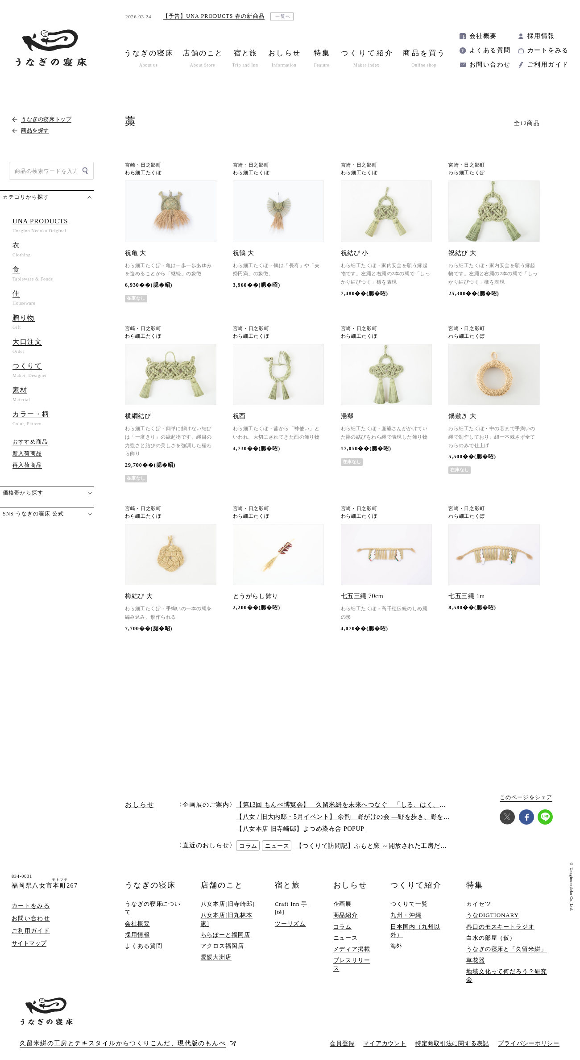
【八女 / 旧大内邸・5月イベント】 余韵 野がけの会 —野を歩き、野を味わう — (353, 816)
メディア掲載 (351, 949)
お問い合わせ (489, 64)
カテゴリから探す (26, 197)
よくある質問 (489, 50)
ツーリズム (290, 923)
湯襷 (347, 416)
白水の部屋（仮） (491, 937)
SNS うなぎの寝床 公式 (33, 514)
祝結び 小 (355, 253)
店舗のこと (222, 885)
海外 (396, 946)
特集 (474, 885)
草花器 (475, 960)
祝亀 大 (135, 253)
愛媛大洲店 (216, 957)
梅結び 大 (139, 596)
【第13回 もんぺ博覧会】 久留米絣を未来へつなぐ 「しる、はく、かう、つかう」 (360, 804)
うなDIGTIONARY (492, 915)
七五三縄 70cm (362, 596)
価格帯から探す (23, 493)
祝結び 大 (462, 253)
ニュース (345, 937)
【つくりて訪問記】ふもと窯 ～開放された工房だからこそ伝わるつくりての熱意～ (417, 845)
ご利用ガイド (547, 64)
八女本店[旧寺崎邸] (228, 904)
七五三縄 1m (466, 596)
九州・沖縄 (406, 915)
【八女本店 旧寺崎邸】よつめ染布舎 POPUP (300, 828)
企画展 (342, 904)
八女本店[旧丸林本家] (227, 919)
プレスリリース (351, 964)
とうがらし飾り (255, 596)
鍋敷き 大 (462, 416)
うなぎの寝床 (150, 885)
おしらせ (350, 885)
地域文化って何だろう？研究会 (506, 975)
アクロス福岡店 (222, 946)
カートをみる (547, 50)
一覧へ (283, 16)
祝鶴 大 (243, 253)
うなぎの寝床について (153, 908)
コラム (342, 926)
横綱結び (138, 416)
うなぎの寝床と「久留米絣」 (506, 949)
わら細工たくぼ (143, 172)
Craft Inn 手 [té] (291, 908)
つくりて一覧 (408, 904)
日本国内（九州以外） (415, 930)
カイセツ (478, 904)
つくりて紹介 (415, 885)
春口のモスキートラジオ (500, 926)
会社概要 (483, 36)
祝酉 (239, 416)
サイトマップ (29, 943)
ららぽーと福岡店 (225, 934)
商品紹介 (345, 915)
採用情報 (541, 36)
